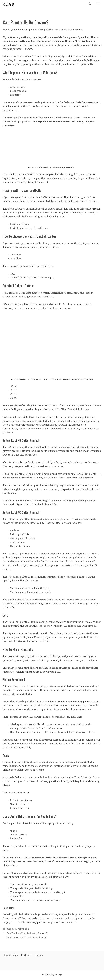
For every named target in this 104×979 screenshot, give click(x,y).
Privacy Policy (11, 955)
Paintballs (23, 929)
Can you (11, 929)
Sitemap (39, 955)
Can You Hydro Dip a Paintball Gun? (26, 937)
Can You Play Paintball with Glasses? (27, 933)
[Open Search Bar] (90, 4)
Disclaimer (26, 955)
